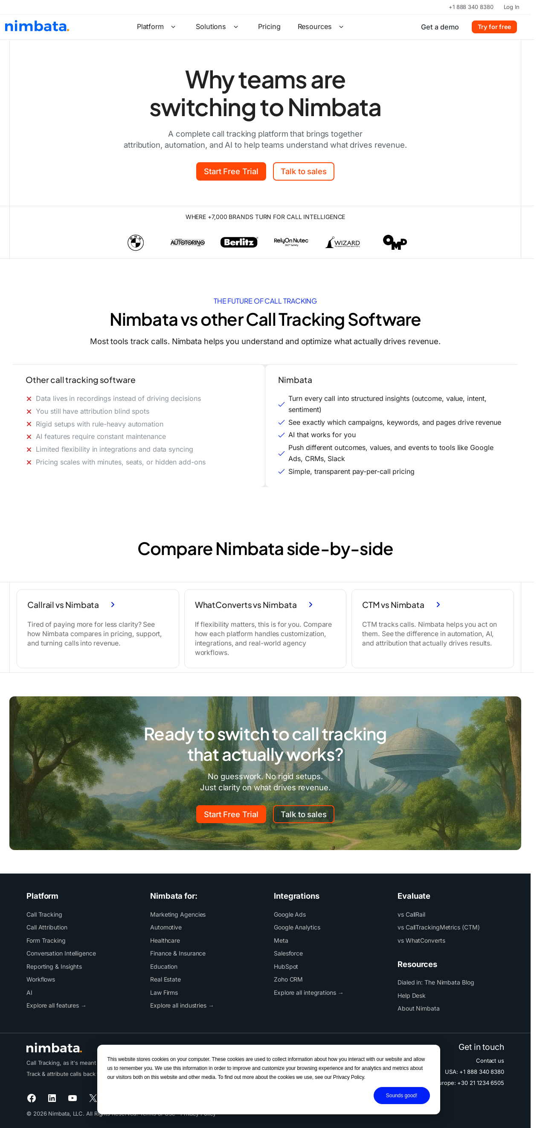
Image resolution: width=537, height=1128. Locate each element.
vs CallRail (411, 914)
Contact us (490, 1060)
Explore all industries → (182, 1005)
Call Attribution (46, 927)
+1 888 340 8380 (471, 6)
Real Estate (165, 979)
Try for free (494, 26)
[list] (265, 242)
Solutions (218, 26)
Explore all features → (56, 1005)
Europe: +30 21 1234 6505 (469, 1082)
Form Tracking (46, 940)
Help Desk (412, 995)
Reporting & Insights (54, 966)
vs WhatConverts (421, 940)
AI (29, 992)
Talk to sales (304, 171)
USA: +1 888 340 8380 (474, 1071)
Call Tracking (44, 914)
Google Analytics (297, 927)
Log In (512, 6)
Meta (281, 940)
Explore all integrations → (309, 992)
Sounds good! (401, 1096)
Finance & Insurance (178, 953)
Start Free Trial (231, 171)
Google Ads (290, 914)
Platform (158, 26)
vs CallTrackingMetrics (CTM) (438, 927)
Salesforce (288, 953)
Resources (322, 26)
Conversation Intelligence (61, 953)
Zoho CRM (288, 979)
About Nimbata (419, 1008)
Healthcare (165, 940)
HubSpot (286, 966)
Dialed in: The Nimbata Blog (436, 982)
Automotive (166, 927)
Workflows (40, 979)
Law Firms (164, 992)
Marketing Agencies (178, 914)
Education (163, 966)
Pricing (269, 26)
